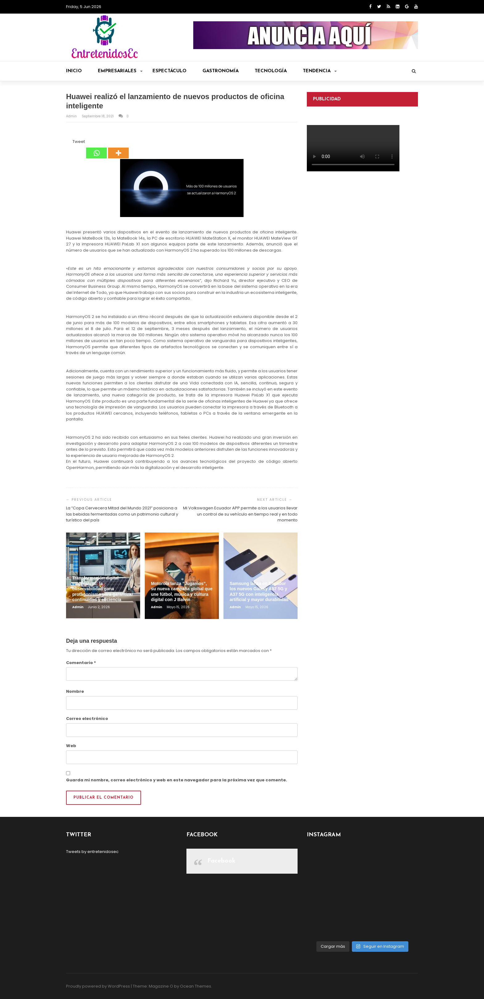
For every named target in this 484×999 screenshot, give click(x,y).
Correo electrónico (87, 718)
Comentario (81, 663)
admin (72, 116)
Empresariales (120, 71)
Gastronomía (220, 71)
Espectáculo (169, 71)
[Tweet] (70, 143)
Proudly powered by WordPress (98, 986)
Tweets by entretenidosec (92, 852)
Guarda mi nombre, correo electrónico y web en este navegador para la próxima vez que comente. (176, 780)
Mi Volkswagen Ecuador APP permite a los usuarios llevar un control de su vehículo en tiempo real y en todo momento (240, 514)
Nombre (75, 691)
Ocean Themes (195, 986)
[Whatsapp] (96, 148)
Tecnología (271, 71)
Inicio (74, 71)
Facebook (221, 861)
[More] (118, 148)
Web (71, 746)
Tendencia (320, 71)
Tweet (79, 141)
